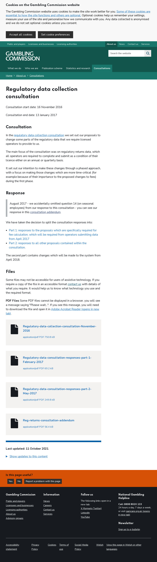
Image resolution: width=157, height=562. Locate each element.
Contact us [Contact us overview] (133, 44)
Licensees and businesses (41, 44)
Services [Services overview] (145, 44)
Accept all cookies (20, 34)
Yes (11, 481)
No (19, 481)
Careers (47, 505)
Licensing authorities (67, 44)
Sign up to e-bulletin (129, 529)
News (46, 501)
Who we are (31, 68)
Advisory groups (14, 518)
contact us (74, 284)
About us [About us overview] (111, 44)
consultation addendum (45, 212)
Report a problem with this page (43, 481)
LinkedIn (85, 512)
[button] (27, 456)
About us (21, 75)
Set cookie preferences (55, 34)
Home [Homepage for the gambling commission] (9, 75)
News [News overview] (122, 44)
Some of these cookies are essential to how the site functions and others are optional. (78, 13)
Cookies (52, 545)
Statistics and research (78, 68)
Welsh (99, 545)
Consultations (102, 68)
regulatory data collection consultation (39, 135)
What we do (14, 68)
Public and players (16, 44)
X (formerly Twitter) (91, 508)
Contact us (49, 509)
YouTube (85, 517)
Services (47, 514)
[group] (53, 457)
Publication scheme (52, 68)
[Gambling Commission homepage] (23, 59)
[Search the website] (147, 53)
